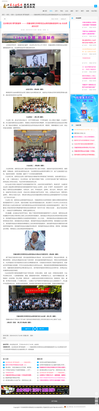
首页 (45, 11)
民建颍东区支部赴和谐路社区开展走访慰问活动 (54, 367)
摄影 (71, 11)
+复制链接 (31, 349)
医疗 (77, 11)
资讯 (51, 11)
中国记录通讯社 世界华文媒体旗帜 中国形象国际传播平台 (57, 380)
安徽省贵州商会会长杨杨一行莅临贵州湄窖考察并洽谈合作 (23, 375)
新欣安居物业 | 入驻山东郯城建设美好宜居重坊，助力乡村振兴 (89, 78)
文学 (56, 11)
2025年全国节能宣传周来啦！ (48, 362)
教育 (82, 11)
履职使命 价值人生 (79, 133)
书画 (61, 11)
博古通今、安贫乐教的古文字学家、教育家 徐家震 (21, 367)
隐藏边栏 (63, 19)
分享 (42, 329)
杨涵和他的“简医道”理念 (13, 377)
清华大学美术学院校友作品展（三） (16, 365)
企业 (66, 11)
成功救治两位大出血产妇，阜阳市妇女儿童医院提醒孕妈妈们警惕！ (26, 380)
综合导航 (94, 11)
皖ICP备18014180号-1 (57, 407)
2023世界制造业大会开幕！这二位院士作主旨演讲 (89, 51)
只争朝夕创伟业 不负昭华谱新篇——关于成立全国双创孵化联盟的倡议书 (27, 370)
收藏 (87, 11)
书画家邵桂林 (10, 372)
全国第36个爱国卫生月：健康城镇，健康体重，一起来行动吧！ (59, 375)
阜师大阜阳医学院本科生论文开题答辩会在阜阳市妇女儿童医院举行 (60, 377)
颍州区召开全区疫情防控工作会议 (84, 140)
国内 (12, 14)
